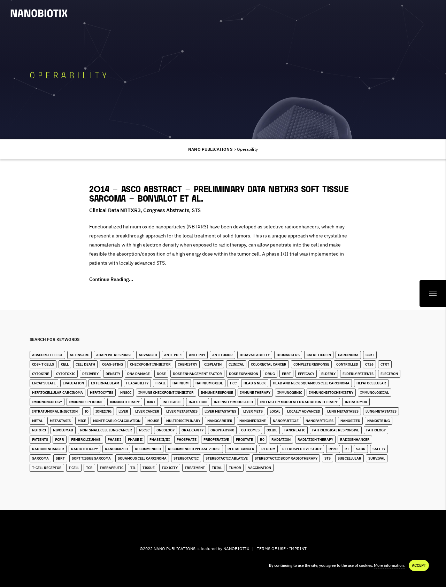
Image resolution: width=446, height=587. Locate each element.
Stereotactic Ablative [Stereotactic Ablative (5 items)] (227, 458)
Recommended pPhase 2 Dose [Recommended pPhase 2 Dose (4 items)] (194, 449)
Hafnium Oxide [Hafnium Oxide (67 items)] (209, 383)
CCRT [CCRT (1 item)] (370, 355)
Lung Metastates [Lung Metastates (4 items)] (381, 411)
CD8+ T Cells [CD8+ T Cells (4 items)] (43, 364)
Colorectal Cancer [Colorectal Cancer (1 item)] (268, 364)
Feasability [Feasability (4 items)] (137, 383)
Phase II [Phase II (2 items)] (135, 439)
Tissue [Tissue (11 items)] (149, 467)
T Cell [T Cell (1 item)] (74, 467)
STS (196, 210)
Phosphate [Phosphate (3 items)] (187, 439)
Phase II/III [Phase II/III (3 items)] (159, 439)
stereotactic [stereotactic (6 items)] (186, 458)
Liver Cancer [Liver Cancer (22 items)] (147, 411)
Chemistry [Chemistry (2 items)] (187, 364)
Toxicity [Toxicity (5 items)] (170, 467)
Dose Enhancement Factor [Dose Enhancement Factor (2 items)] (197, 373)
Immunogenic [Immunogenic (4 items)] (289, 392)
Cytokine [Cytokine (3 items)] (40, 373)
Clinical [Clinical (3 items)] (236, 364)
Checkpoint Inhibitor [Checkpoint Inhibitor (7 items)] (150, 364)
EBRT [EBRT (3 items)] (286, 373)
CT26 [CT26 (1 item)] (369, 364)
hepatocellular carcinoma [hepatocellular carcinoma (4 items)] (57, 392)
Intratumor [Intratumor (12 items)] (356, 402)
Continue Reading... (111, 279)
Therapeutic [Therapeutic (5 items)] (111, 467)
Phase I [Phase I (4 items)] (114, 439)
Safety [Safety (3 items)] (378, 449)
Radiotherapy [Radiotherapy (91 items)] (84, 449)
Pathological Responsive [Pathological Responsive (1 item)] (335, 430)
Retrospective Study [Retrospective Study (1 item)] (302, 449)
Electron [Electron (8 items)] (389, 373)
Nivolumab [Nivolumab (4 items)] (63, 430)
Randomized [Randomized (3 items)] (116, 449)
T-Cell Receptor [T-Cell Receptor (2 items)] (47, 467)
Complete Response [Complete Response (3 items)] (311, 364)
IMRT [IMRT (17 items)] (151, 402)
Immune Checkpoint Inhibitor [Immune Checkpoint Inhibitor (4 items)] (166, 392)
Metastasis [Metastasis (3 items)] (60, 420)
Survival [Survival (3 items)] (376, 458)
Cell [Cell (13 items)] (65, 364)
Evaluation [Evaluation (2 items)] (73, 383)
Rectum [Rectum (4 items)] (268, 449)
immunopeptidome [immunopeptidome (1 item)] (86, 402)
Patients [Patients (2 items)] (40, 439)
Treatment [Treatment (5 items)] (195, 467)
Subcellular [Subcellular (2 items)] (349, 458)
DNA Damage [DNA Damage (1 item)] (138, 373)
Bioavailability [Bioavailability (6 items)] (255, 355)
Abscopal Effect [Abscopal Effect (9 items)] (47, 355)
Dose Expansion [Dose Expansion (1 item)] (243, 373)
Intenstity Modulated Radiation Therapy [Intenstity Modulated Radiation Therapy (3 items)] (299, 402)
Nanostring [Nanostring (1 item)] (378, 420)
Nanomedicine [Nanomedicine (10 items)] (252, 420)
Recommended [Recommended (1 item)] (148, 449)
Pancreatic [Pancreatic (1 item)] (294, 430)
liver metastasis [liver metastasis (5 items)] (182, 411)
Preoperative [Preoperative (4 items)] (216, 439)
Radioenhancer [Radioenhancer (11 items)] (355, 439)
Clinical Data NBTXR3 (115, 210)
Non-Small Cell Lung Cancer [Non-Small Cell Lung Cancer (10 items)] (106, 430)
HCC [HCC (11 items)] (233, 383)
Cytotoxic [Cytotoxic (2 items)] (65, 373)
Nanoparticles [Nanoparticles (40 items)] (319, 420)
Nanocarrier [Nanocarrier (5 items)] (219, 420)
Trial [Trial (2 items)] (217, 467)
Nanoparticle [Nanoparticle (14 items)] (286, 420)
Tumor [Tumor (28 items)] (235, 467)
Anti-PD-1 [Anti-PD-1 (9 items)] (173, 355)
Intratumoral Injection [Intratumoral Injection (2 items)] (55, 411)
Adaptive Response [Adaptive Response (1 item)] (114, 355)
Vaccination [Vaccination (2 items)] (259, 467)
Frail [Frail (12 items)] (160, 383)
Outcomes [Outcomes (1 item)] (250, 430)
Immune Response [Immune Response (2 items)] (217, 392)
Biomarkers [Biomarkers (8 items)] (288, 355)
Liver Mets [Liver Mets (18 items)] (253, 411)
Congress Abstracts (166, 210)
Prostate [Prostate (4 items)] (244, 439)
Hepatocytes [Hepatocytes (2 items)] (101, 392)
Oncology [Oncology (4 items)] (165, 430)
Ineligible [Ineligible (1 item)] (172, 402)
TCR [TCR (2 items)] (89, 467)
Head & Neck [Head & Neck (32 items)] (255, 383)
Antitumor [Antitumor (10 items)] (222, 355)
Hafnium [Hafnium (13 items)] (180, 383)
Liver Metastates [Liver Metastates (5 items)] (220, 411)
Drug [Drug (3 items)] (270, 373)
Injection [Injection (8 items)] (198, 402)
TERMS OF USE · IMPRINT (282, 548)
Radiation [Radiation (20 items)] (281, 439)
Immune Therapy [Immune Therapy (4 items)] (255, 392)
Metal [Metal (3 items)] (37, 420)
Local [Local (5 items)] (275, 411)
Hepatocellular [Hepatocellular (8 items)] (371, 383)
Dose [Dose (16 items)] (161, 373)
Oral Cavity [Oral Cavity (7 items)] (192, 430)
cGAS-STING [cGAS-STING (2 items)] (112, 364)
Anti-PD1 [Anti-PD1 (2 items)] (197, 355)
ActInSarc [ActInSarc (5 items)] (79, 355)
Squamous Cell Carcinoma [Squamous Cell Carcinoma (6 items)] (142, 458)
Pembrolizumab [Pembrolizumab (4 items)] (86, 439)
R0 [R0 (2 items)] (262, 439)
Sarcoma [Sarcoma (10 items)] (40, 458)
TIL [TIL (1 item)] (133, 467)
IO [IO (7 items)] (87, 411)
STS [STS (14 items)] (327, 458)
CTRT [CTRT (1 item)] (384, 364)
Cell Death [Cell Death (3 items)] (85, 364)
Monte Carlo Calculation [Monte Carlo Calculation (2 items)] (116, 420)
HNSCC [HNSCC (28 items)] (125, 392)
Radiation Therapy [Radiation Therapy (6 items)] (315, 439)
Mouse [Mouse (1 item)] (153, 420)
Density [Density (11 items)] (113, 373)
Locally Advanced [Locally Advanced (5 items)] (303, 411)
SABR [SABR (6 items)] (361, 449)
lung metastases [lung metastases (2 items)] (343, 411)
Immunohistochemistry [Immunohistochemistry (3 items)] (331, 392)
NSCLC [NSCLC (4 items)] (144, 430)
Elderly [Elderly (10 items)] (328, 373)
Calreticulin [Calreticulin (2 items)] (319, 355)
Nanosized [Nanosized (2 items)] (350, 420)
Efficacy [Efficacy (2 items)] (306, 373)
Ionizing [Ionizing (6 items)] (103, 411)
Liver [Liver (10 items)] (123, 411)
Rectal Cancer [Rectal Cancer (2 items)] (241, 449)
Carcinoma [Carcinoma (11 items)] (348, 355)
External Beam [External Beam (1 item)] (105, 383)
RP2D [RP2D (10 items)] (333, 449)
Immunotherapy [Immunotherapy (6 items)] (125, 402)
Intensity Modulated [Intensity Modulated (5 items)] (233, 402)
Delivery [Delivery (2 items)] (90, 373)
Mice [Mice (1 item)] (82, 420)
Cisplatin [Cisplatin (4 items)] (213, 364)
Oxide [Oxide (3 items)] (272, 430)
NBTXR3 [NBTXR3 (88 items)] (39, 430)
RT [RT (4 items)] (347, 449)
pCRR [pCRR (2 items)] (59, 439)
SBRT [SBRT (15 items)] (60, 458)
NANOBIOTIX (236, 548)
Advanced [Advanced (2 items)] (148, 355)
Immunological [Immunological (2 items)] (374, 392)
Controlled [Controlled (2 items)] (347, 364)
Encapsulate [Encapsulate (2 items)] (44, 383)
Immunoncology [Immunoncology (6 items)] (47, 402)
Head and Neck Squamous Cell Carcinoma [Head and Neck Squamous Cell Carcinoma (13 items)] (311, 383)
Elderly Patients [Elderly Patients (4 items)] (358, 373)
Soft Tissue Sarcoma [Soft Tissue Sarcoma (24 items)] (91, 458)
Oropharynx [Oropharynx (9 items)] (222, 430)
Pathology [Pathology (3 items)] (376, 430)
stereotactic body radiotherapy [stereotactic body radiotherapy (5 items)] (286, 458)
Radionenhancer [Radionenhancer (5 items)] (48, 449)
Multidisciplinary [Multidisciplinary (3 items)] (183, 420)
